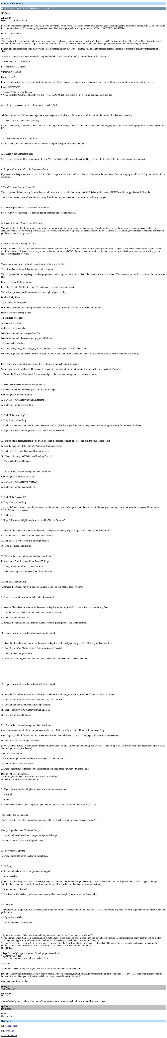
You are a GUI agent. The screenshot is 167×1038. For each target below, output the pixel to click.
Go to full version (9, 1035)
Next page (9, 1030)
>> (10, 13)
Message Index (11, 1026)
